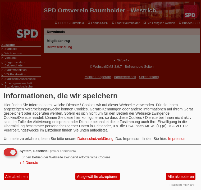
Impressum (177, 139)
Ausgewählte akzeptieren (97, 176)
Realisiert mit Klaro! (182, 184)
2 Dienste (29, 162)
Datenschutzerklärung (95, 139)
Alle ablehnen (16, 176)
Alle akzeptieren (181, 176)
